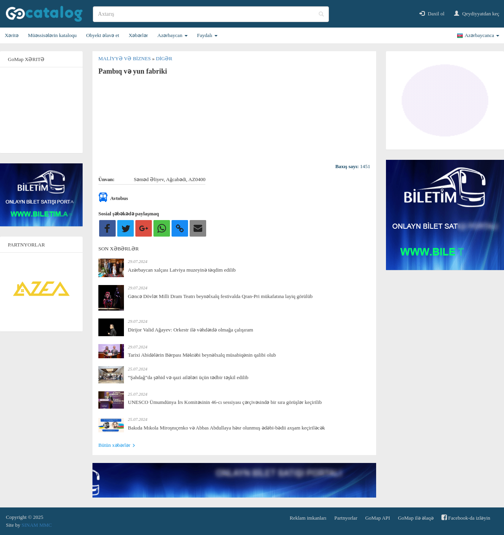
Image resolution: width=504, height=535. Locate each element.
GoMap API (377, 518)
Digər (164, 58)
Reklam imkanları (308, 518)
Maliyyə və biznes (125, 58)
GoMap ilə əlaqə (415, 518)
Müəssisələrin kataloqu (52, 35)
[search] (211, 14)
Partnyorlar (345, 518)
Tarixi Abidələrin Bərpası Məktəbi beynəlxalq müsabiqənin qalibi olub (202, 355)
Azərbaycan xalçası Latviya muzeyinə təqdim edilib (182, 270)
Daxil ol (432, 14)
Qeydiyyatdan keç (476, 14)
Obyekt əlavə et (102, 35)
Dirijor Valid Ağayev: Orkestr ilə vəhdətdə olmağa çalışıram (190, 330)
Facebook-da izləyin (465, 517)
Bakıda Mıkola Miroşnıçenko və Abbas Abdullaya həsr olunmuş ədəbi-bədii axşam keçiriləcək (226, 428)
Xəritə (11, 35)
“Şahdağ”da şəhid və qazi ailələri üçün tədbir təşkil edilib (188, 377)
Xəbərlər (138, 35)
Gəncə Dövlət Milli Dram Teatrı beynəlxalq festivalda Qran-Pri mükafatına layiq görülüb (220, 296)
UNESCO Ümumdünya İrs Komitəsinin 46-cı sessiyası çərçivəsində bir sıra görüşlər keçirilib (225, 402)
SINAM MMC (37, 525)
